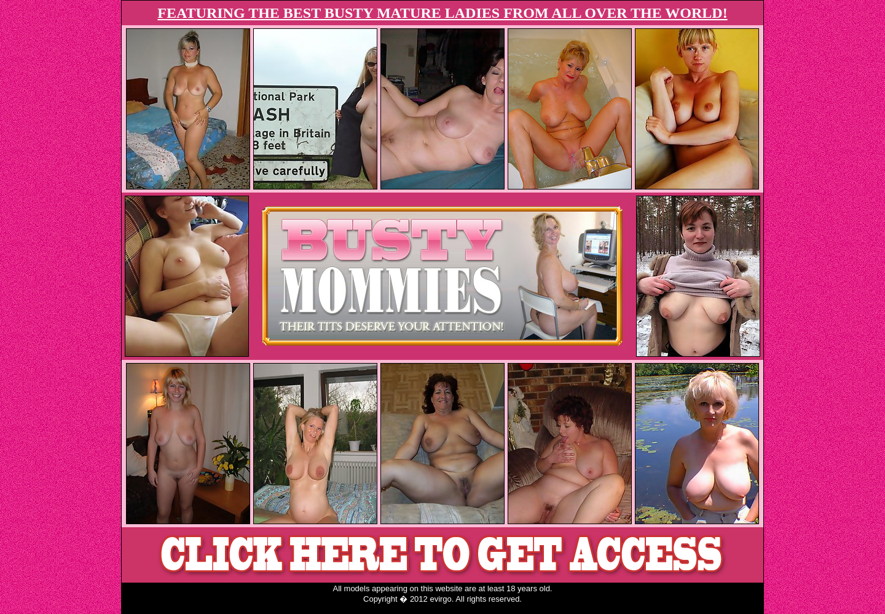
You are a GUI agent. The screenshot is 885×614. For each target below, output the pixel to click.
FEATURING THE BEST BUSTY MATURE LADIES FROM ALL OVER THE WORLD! (442, 13)
